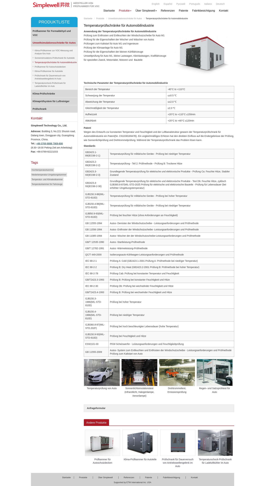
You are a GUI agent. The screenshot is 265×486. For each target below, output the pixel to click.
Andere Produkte (96, 422)
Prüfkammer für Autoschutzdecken (102, 461)
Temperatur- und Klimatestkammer (47, 179)
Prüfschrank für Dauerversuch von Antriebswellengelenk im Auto (178, 463)
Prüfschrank (40, 109)
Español (168, 4)
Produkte (100, 18)
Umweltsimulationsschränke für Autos (125, 18)
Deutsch (220, 4)
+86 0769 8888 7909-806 (49, 143)
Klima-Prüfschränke (44, 93)
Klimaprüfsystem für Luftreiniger (51, 101)
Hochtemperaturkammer (43, 170)
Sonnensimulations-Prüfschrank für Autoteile (55, 58)
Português (194, 4)
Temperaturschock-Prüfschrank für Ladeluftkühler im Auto (215, 461)
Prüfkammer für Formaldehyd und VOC (52, 33)
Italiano (208, 4)
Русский (180, 4)
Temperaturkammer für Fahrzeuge (47, 184)
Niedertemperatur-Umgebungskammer (49, 175)
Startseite (88, 18)
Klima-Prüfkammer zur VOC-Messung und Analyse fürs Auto (54, 52)
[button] (125, 10)
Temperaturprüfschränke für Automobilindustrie (56, 62)
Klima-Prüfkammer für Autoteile (140, 459)
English (156, 4)
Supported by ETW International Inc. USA (132, 482)
